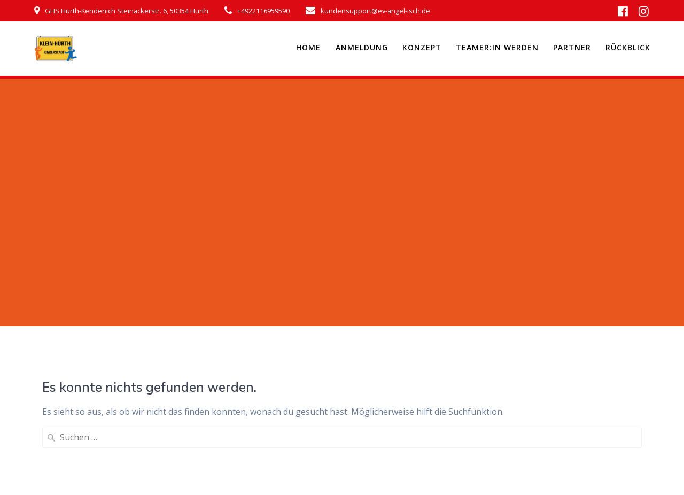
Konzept (421, 47)
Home (308, 47)
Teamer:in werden (497, 47)
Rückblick (627, 47)
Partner (572, 47)
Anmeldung (362, 47)
